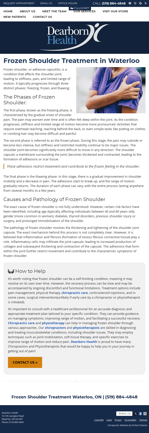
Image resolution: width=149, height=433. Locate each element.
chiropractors (55, 328)
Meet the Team (54, 11)
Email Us (46, 3)
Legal (109, 419)
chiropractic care (75, 293)
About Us (27, 11)
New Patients (14, 17)
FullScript (80, 8)
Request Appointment (18, 3)
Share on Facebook (141, 413)
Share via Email (145, 413)
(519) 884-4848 (114, 3)
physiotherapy (53, 323)
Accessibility (130, 419)
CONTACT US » (25, 362)
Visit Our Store (115, 11)
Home (8, 11)
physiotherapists (86, 328)
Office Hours (67, 3)
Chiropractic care (21, 323)
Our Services (84, 11)
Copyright (99, 419)
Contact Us (42, 17)
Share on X (136, 413)
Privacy (118, 419)
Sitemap (143, 419)
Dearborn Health (83, 342)
